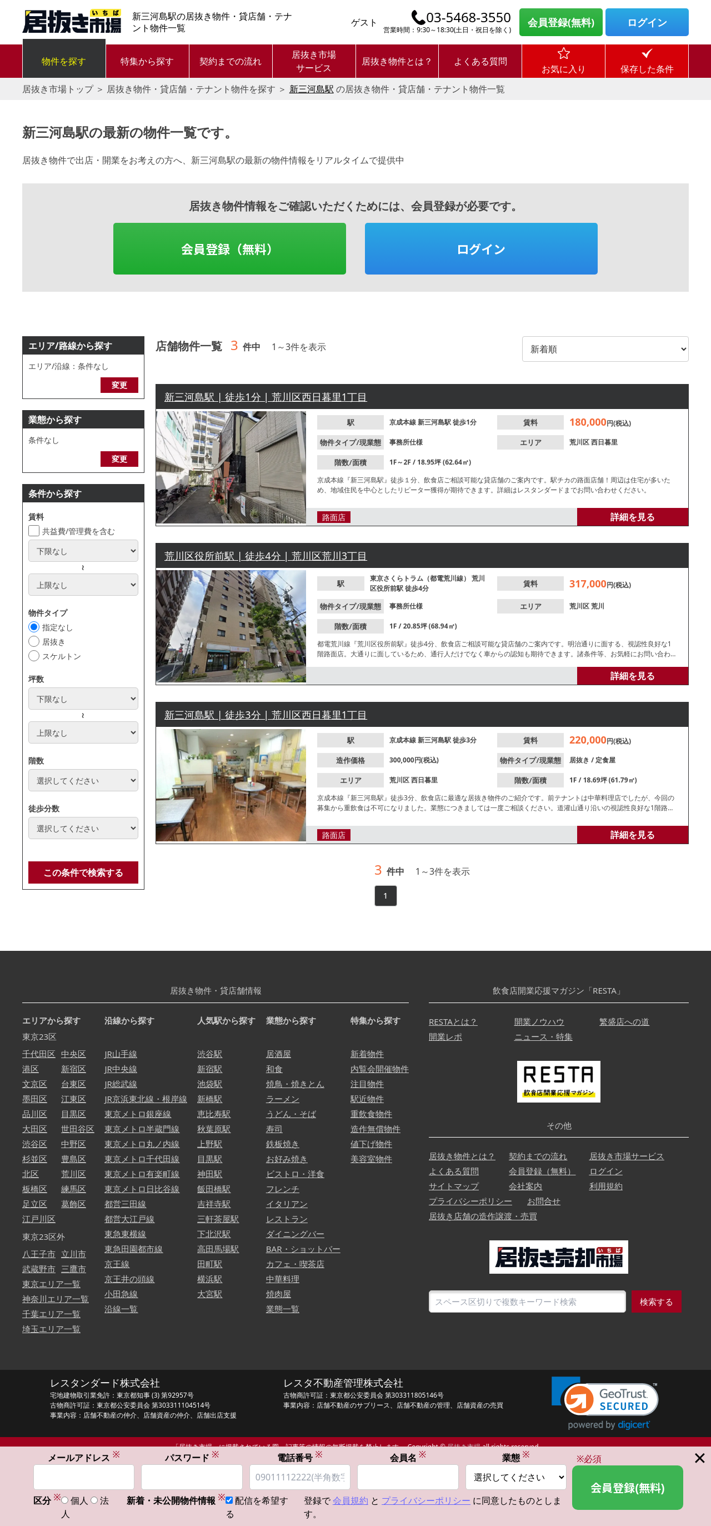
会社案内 (525, 1185)
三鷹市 (73, 1268)
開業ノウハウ (539, 1021)
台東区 (73, 1083)
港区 (30, 1068)
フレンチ (282, 1188)
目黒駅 (209, 1158)
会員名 (408, 1458)
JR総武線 (120, 1083)
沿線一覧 (121, 1308)
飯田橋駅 (214, 1188)
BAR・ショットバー (303, 1248)
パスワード (192, 1458)
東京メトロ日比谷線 (141, 1188)
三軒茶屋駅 (218, 1218)
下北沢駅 (214, 1233)
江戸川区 (39, 1218)
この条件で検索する (83, 872)
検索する (656, 1301)
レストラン (287, 1218)
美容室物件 (371, 1158)
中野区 (73, 1143)
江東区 (73, 1098)
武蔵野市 (39, 1268)
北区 (30, 1173)
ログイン (647, 22)
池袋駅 (209, 1083)
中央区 (73, 1053)
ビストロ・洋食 (295, 1173)
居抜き (54, 641)
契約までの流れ (230, 61)
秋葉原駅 (214, 1128)
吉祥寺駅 (214, 1203)
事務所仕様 (406, 442)
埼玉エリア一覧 (51, 1328)
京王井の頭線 (129, 1278)
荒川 (597, 606)
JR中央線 (120, 1068)
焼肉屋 (278, 1293)
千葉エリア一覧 (51, 1313)
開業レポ (445, 1036)
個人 (79, 1501)
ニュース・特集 (543, 1036)
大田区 (34, 1128)
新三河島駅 (311, 89)
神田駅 (209, 1173)
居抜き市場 (463, 1447)
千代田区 (39, 1053)
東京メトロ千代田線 (141, 1158)
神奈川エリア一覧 (55, 1298)
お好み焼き (287, 1158)
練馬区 (73, 1188)
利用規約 (606, 1185)
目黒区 (73, 1113)
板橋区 (34, 1188)
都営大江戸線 (129, 1218)
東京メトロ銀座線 (137, 1113)
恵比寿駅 (214, 1113)
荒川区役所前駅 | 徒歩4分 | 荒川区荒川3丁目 (265, 555)
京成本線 (403, 422)
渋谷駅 (209, 1053)
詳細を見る (632, 517)
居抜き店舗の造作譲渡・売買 (483, 1215)
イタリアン (287, 1203)
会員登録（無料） (230, 248)
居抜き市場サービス (314, 61)
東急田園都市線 (133, 1248)
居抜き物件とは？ (397, 61)
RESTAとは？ (453, 1021)
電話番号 (300, 1458)
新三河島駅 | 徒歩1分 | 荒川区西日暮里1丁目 (265, 396)
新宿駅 (209, 1068)
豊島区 (73, 1158)
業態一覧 (282, 1308)
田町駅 (209, 1263)
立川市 (73, 1253)
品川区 (34, 1113)
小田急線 (121, 1293)
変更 (119, 385)
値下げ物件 (371, 1143)
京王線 (116, 1263)
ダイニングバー (295, 1233)
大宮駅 (209, 1293)
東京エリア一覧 (51, 1283)
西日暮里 (604, 442)
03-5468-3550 (468, 17)
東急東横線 (125, 1233)
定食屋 (605, 760)
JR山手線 (120, 1053)
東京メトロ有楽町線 (141, 1173)
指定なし (57, 627)
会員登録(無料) (561, 22)
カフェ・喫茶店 (295, 1263)
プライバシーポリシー (470, 1200)
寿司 (274, 1128)
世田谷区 (77, 1128)
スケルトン (61, 656)
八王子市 (39, 1253)
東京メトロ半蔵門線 (141, 1128)
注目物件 (367, 1083)
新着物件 (367, 1053)
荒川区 (580, 442)
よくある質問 (480, 61)
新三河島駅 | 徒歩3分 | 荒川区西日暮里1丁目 (265, 714)
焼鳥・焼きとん (295, 1083)
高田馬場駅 (218, 1248)
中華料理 (282, 1278)
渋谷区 (34, 1143)
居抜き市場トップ (57, 89)
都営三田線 (125, 1203)
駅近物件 (367, 1098)
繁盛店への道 (624, 1021)
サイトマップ (454, 1185)
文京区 (34, 1083)
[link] (605, 1403)
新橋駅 (209, 1098)
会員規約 (350, 1501)
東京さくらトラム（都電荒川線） (421, 578)
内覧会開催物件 (380, 1068)
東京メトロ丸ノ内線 (141, 1143)
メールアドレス (84, 1458)
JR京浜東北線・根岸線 (145, 1098)
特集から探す (147, 61)
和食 (274, 1068)
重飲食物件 (371, 1113)
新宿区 (73, 1068)
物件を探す (64, 61)
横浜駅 (209, 1278)
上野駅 (209, 1143)
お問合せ (543, 1200)
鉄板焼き (282, 1143)
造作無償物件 (375, 1128)
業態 (516, 1458)
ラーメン (282, 1098)
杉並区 (34, 1158)
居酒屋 (278, 1053)
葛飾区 (73, 1203)
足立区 (34, 1203)
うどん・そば (291, 1113)
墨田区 (34, 1098)
